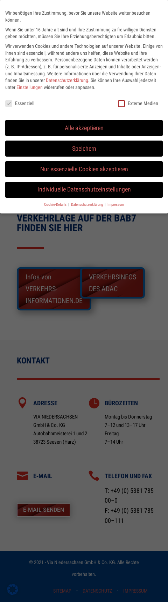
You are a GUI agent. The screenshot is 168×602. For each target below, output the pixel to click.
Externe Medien (138, 98)
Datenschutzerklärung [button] (87, 199)
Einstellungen (29, 82)
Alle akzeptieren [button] (84, 122)
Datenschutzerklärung (67, 75)
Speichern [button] (84, 143)
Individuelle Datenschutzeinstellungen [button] (84, 184)
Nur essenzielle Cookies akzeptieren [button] (84, 163)
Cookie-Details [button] (56, 199)
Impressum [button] (115, 199)
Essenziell (19, 98)
